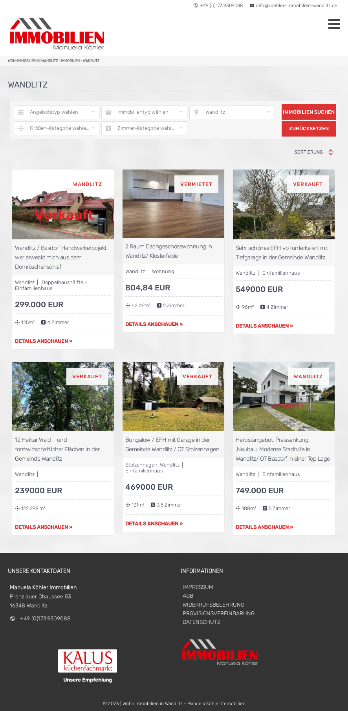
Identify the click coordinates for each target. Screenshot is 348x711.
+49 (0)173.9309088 (45, 618)
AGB (188, 595)
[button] (331, 11)
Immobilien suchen (309, 112)
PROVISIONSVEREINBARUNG (219, 613)
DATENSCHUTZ (201, 622)
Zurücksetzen (309, 128)
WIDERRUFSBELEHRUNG (213, 605)
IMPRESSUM (198, 587)
